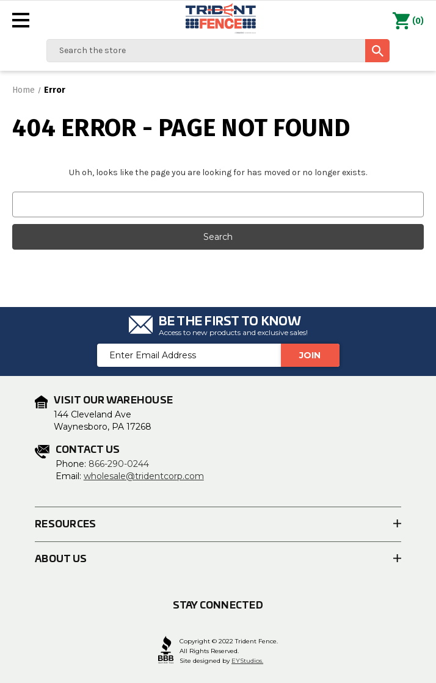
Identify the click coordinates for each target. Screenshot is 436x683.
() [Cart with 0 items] (408, 21)
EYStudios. (247, 661)
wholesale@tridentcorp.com (144, 476)
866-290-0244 (119, 463)
